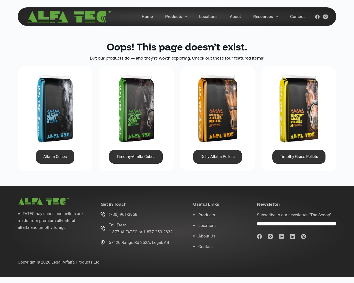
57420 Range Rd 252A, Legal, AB (139, 242)
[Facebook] (317, 17)
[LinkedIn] (292, 236)
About (235, 16)
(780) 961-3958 (123, 214)
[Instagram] (325, 17)
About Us (206, 236)
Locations (208, 16)
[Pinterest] (303, 236)
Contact (297, 16)
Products (177, 17)
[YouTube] (281, 236)
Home (147, 16)
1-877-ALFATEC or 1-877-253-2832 (141, 231)
